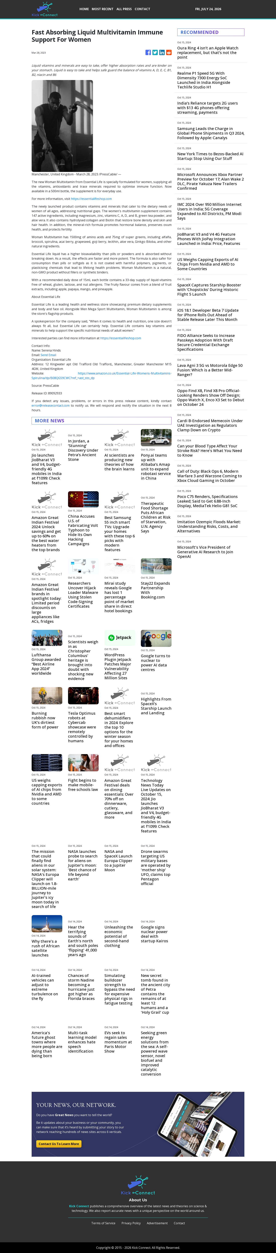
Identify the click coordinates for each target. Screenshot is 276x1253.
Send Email (48, 355)
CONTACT (142, 9)
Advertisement (157, 1223)
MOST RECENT (102, 9)
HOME (84, 9)
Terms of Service (103, 1223)
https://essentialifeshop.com (91, 199)
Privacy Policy (131, 1223)
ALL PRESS (124, 9)
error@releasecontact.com (51, 405)
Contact (179, 1223)
